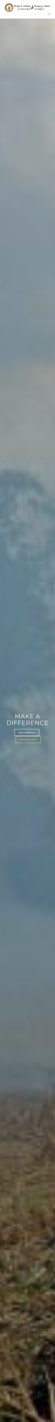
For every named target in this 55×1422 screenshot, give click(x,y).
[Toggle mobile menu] (49, 14)
